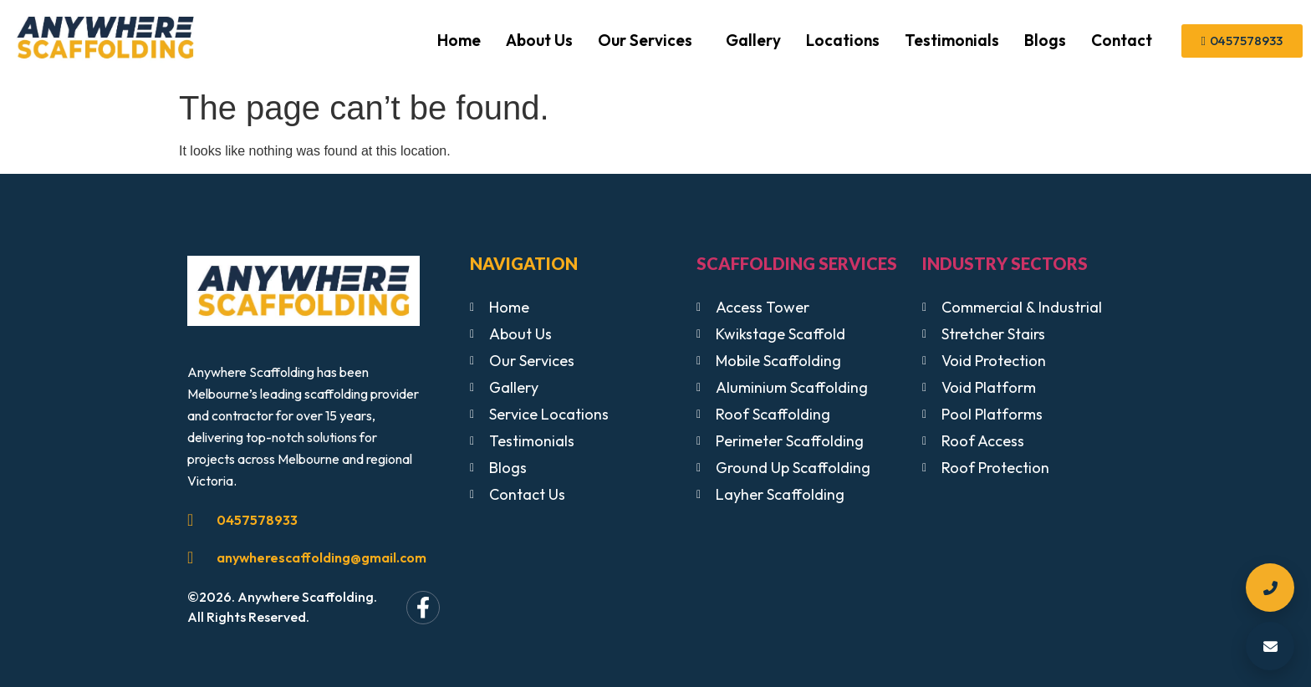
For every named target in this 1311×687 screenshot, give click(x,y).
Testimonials (952, 40)
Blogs (1045, 40)
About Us (539, 40)
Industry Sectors (1005, 263)
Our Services (645, 40)
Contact (1121, 40)
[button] (649, 40)
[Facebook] (423, 607)
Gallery (753, 40)
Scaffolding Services (796, 263)
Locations (843, 40)
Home (459, 40)
